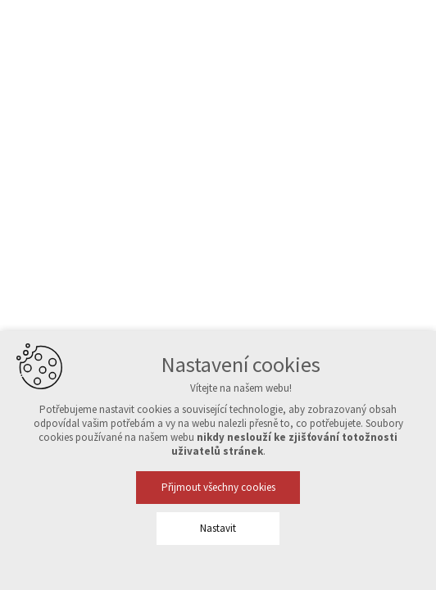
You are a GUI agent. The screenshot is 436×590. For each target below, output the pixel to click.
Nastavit (218, 528)
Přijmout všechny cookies (218, 487)
